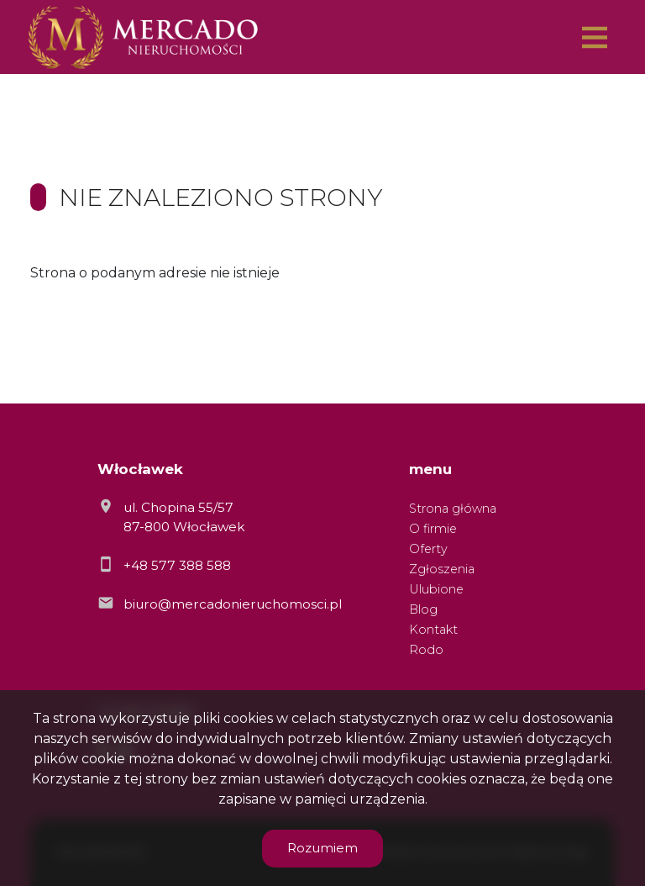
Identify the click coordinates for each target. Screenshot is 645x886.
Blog (423, 609)
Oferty (428, 548)
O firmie (433, 528)
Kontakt (433, 629)
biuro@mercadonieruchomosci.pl (232, 604)
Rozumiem (322, 848)
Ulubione (436, 589)
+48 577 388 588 (177, 565)
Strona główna (452, 508)
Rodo (426, 649)
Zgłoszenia (442, 569)
